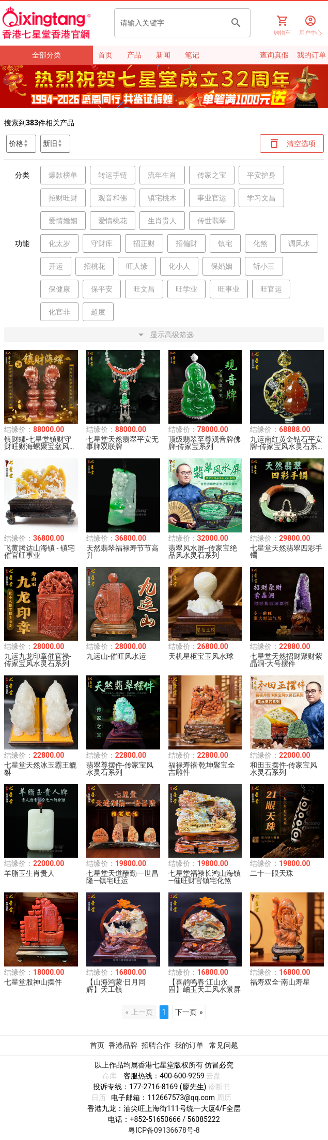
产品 (134, 55)
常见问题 (223, 1045)
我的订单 (190, 1045)
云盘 (213, 1076)
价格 (16, 143)
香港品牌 (122, 1045)
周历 (224, 1097)
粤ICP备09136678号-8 (163, 1130)
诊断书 (219, 1087)
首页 (105, 55)
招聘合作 (156, 1045)
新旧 (50, 143)
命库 (109, 1076)
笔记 (192, 55)
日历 (98, 1097)
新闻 (163, 55)
